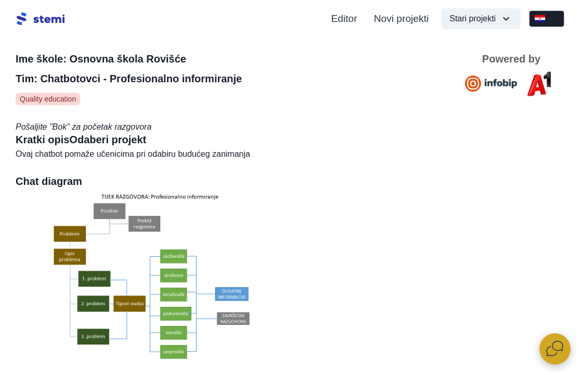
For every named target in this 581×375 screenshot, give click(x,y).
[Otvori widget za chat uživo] (555, 349)
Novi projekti (401, 18)
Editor (344, 18)
